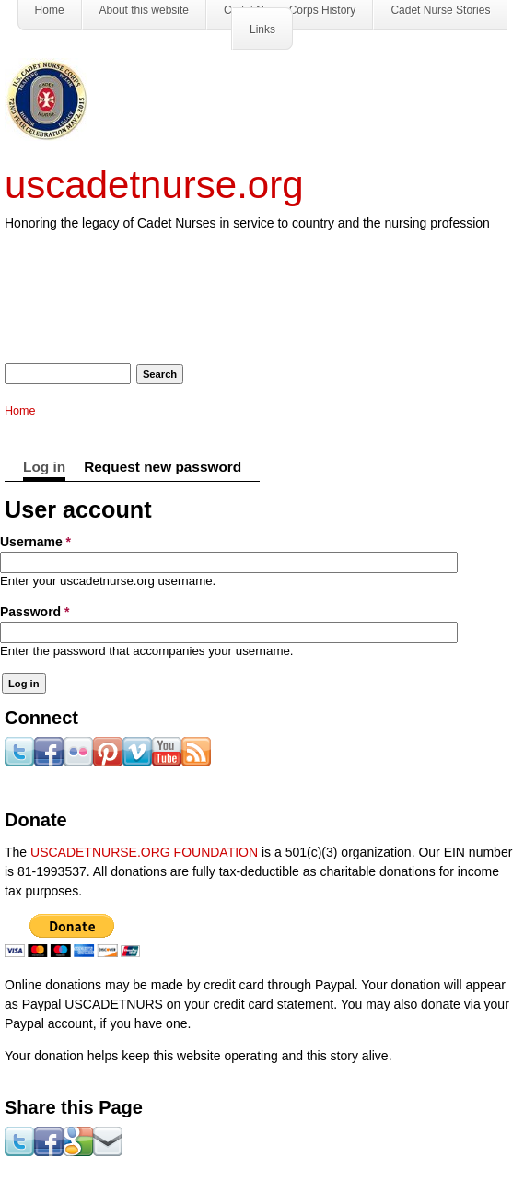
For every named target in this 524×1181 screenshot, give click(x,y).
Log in (44, 466)
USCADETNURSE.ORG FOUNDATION (144, 852)
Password (34, 611)
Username (35, 541)
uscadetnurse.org (154, 184)
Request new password (162, 466)
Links (262, 29)
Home (20, 410)
